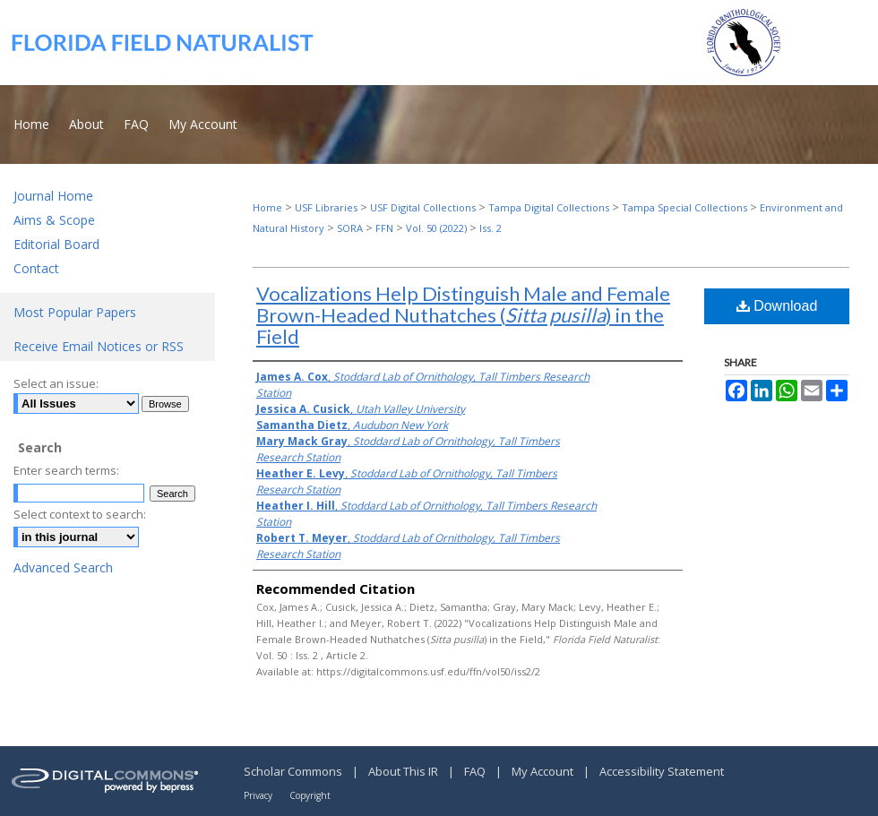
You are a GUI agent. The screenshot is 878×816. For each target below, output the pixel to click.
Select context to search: (79, 514)
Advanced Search (63, 567)
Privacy (259, 795)
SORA (350, 228)
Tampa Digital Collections (548, 207)
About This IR (404, 771)
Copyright (310, 795)
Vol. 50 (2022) (436, 228)
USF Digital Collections (423, 207)
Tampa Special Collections (684, 207)
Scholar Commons (294, 771)
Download (777, 306)
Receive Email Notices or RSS (98, 346)
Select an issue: (56, 383)
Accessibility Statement (661, 771)
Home (267, 207)
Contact (36, 268)
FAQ (476, 771)
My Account (544, 771)
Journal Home (53, 195)
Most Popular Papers (74, 312)
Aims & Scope (54, 219)
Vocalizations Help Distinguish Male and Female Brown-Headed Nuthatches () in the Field (463, 314)
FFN (384, 228)
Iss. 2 (490, 228)
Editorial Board (56, 244)
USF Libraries (326, 207)
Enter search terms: (66, 470)
